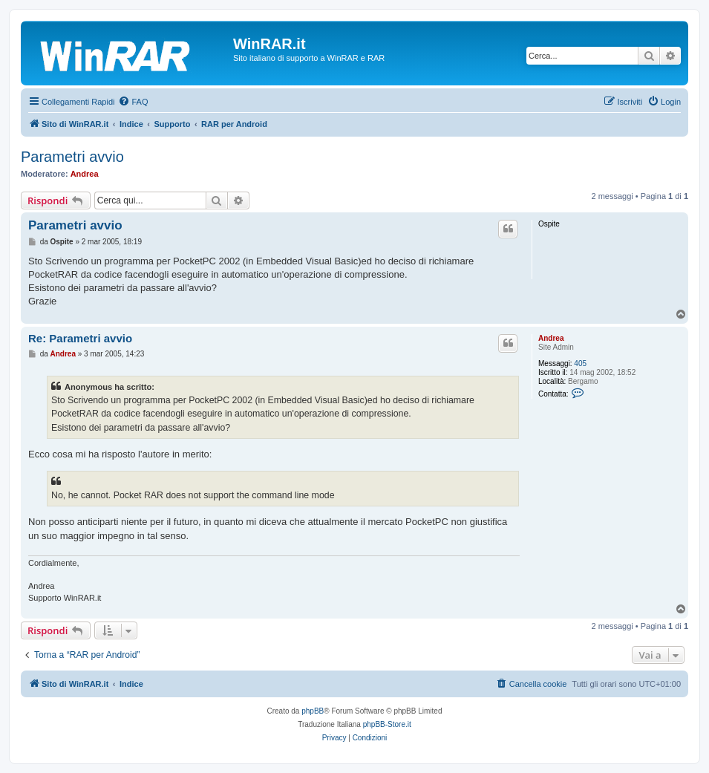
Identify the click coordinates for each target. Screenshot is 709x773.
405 (580, 363)
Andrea (85, 173)
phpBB (312, 711)
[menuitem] (133, 102)
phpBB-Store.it (387, 724)
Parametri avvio (72, 157)
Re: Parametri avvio (80, 338)
